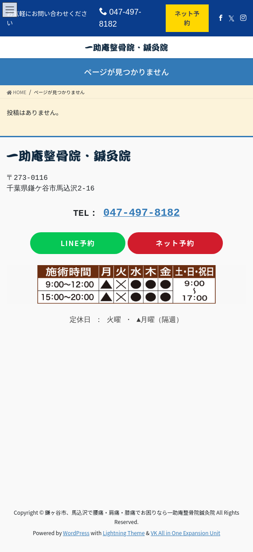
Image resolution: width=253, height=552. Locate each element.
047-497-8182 (120, 17)
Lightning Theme (124, 532)
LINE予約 (78, 243)
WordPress (76, 532)
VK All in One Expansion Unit (185, 532)
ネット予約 (187, 18)
